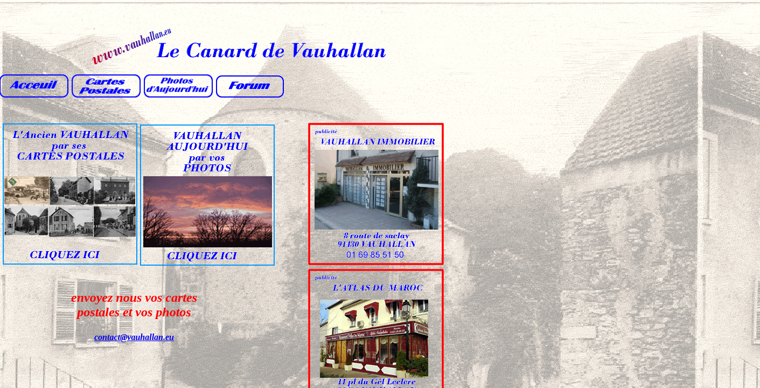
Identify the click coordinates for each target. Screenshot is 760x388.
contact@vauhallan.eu (134, 337)
